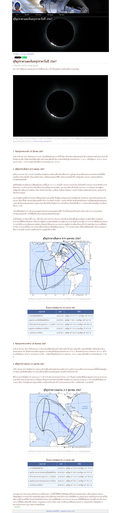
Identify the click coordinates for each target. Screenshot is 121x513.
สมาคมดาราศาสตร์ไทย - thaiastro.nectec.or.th (60, 511)
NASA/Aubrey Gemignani (42, 141)
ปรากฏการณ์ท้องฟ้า (27, 54)
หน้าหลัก (16, 54)
